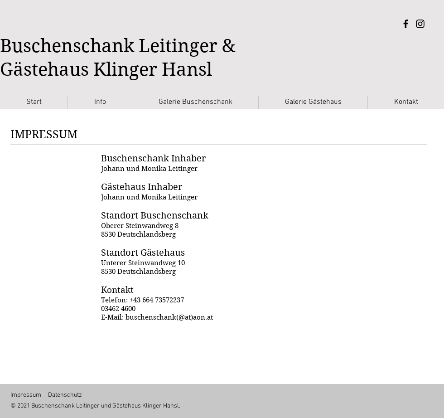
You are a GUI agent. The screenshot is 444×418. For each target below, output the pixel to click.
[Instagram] (420, 23)
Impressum (25, 395)
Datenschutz (65, 395)
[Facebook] (405, 23)
